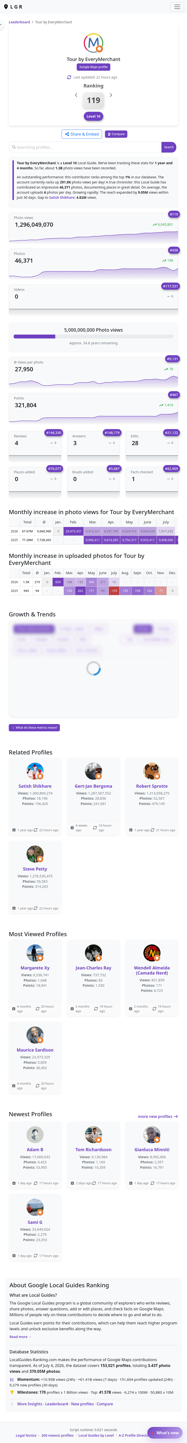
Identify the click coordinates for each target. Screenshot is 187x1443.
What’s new (165, 1432)
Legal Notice (26, 1435)
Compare (105, 1403)
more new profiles (158, 1116)
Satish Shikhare (62, 197)
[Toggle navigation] (177, 7)
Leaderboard (19, 22)
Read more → (20, 1336)
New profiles (82, 1403)
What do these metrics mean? (34, 728)
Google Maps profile (93, 67)
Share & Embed (82, 134)
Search (169, 147)
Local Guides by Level (96, 1435)
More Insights (29, 1403)
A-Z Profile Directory (135, 1435)
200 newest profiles (57, 1435)
